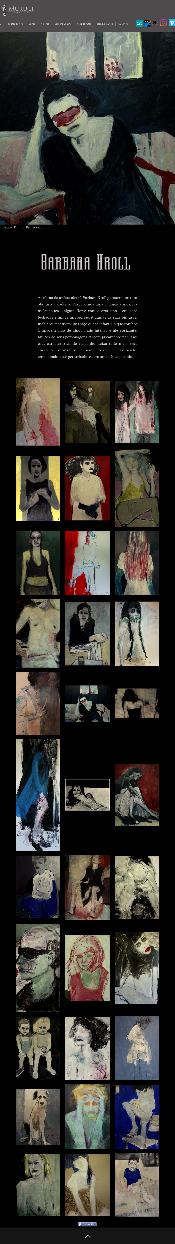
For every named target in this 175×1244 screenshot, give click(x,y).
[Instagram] (163, 22)
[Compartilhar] (87, 1224)
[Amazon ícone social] (154, 22)
